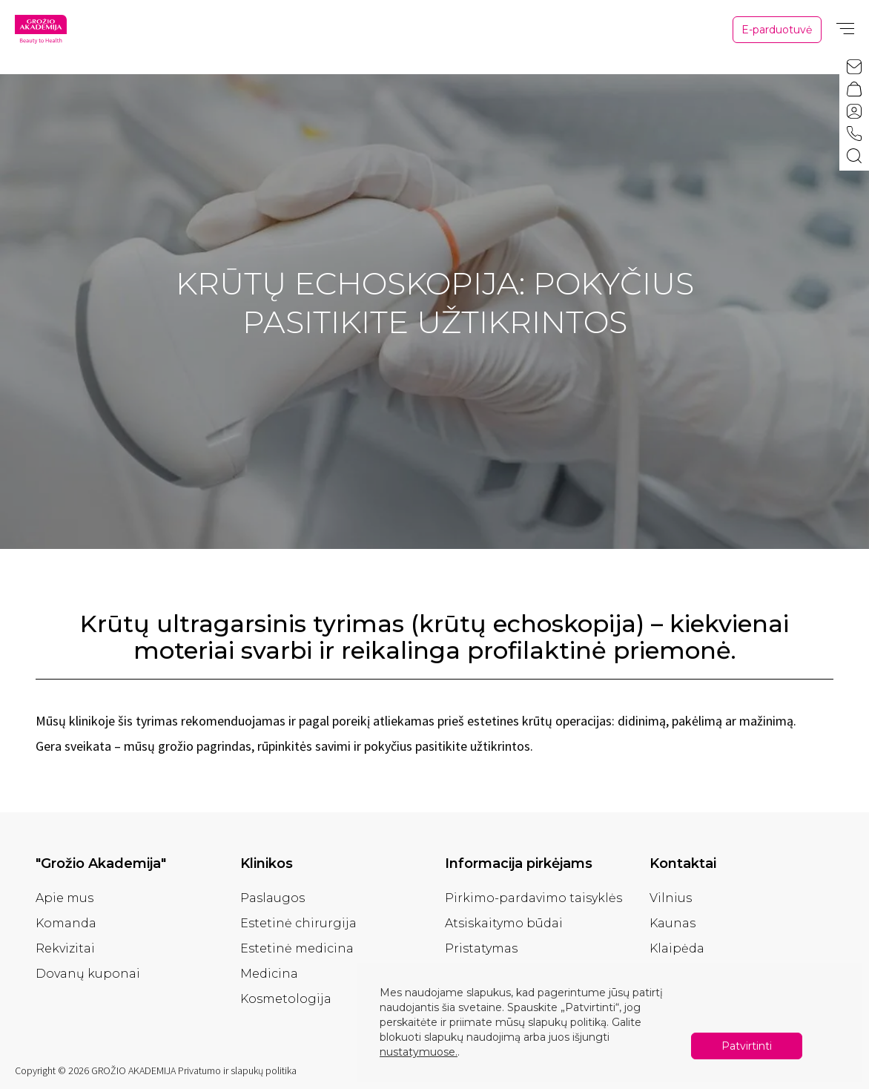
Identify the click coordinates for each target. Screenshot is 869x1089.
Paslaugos (272, 898)
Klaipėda (677, 948)
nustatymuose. (418, 1052)
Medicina (269, 974)
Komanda (66, 923)
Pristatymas (481, 948)
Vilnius (671, 898)
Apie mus (64, 898)
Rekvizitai (65, 948)
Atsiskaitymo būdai (504, 923)
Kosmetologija (285, 999)
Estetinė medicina (297, 948)
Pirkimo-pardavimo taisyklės (533, 898)
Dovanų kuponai (88, 974)
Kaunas (672, 923)
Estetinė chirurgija (298, 923)
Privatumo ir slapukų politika (237, 1070)
